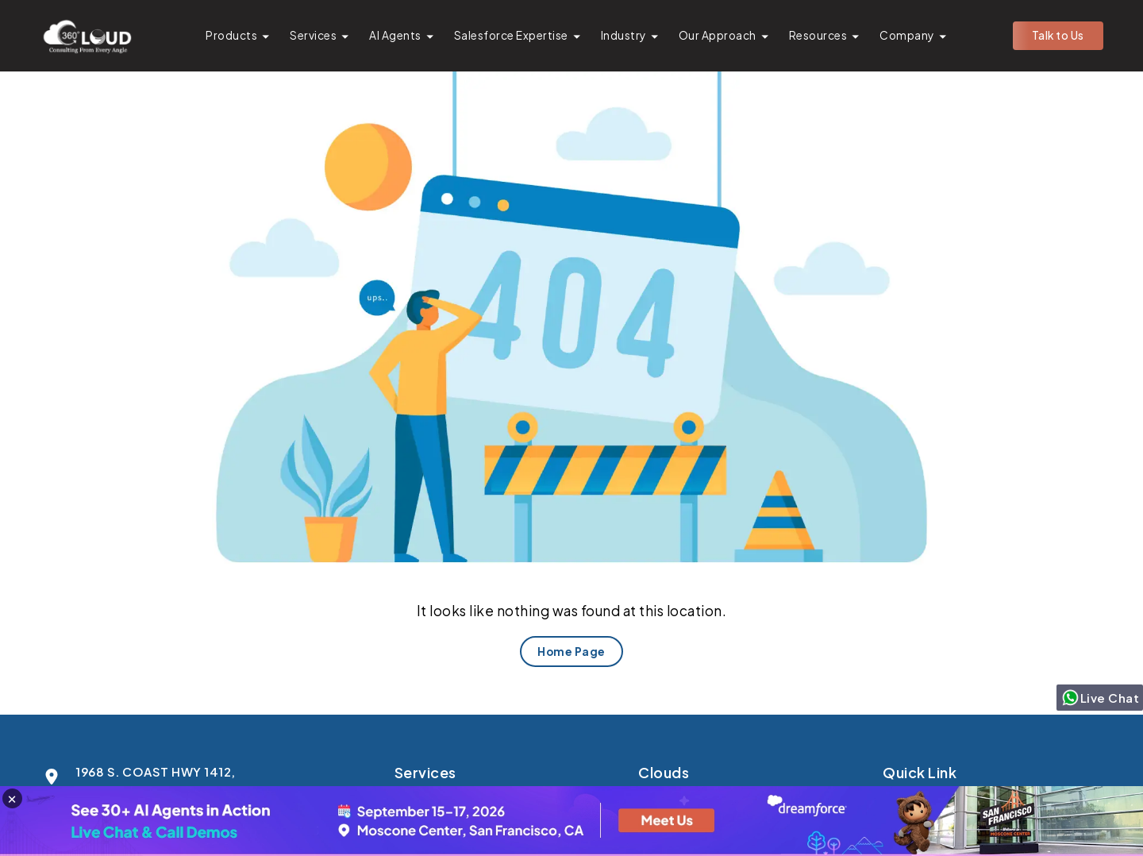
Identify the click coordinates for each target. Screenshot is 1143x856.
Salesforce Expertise (511, 35)
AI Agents (395, 35)
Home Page (571, 651)
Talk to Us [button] (1058, 35)
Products (231, 35)
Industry (623, 35)
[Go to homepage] (86, 36)
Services (313, 35)
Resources (818, 35)
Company (906, 35)
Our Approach (717, 35)
